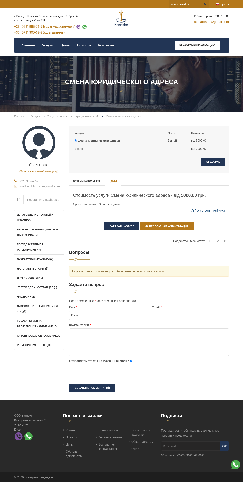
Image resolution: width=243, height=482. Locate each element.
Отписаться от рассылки (141, 432)
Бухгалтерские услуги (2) (35, 259)
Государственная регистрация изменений (73, 116)
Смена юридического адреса (99, 140)
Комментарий (80, 324)
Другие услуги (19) (30, 277)
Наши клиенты (108, 430)
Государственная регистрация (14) (30, 247)
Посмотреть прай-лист (208, 210)
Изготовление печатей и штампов (35, 217)
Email (157, 307)
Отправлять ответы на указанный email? (99, 360)
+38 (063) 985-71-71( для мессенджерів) (44, 26)
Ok (224, 446)
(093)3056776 (29, 181)
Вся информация (86, 181)
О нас (135, 448)
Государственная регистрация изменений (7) (37, 323)
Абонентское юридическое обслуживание (37, 232)
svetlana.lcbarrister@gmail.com (40, 186)
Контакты (106, 45)
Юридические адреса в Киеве (39, 335)
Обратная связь (142, 441)
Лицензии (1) (26, 296)
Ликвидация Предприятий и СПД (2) (37, 308)
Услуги (47, 45)
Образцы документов (74, 453)
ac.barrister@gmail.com (211, 22)
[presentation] (97, 374)
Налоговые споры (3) (32, 268)
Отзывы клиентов (111, 437)
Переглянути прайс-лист (37, 199)
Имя (73, 307)
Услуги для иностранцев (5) (37, 287)
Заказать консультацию (197, 45)
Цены (65, 45)
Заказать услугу (121, 226)
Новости (84, 45)
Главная (28, 45)
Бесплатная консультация (167, 226)
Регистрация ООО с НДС (34, 345)
